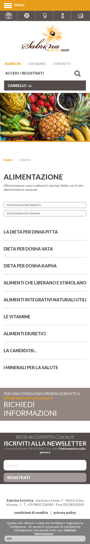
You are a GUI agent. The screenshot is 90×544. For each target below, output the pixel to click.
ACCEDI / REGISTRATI (24, 73)
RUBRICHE (13, 64)
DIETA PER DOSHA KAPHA (45, 268)
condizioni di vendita (31, 513)
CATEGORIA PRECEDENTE (23, 205)
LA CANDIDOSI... (45, 353)
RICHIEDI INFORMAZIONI (30, 408)
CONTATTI (62, 64)
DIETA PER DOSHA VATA (45, 251)
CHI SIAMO (37, 64)
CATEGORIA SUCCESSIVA (23, 213)
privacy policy (65, 513)
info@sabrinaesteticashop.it (28, 398)
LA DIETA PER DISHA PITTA (45, 234)
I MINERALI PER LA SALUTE (45, 370)
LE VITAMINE (45, 319)
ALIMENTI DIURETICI (45, 336)
